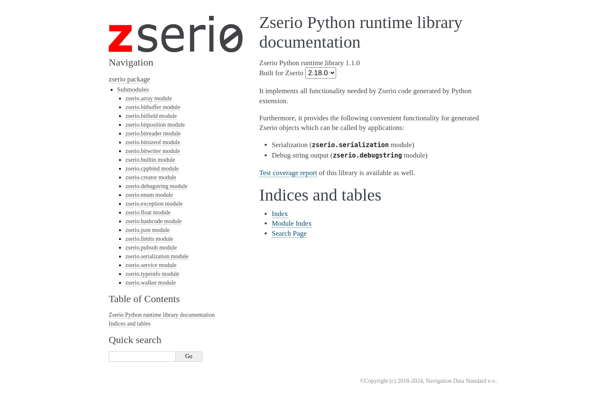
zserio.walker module (150, 283)
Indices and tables (129, 324)
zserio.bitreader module (153, 133)
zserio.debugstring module (156, 186)
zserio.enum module (149, 195)
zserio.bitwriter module (152, 151)
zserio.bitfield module (151, 116)
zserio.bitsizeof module (152, 142)
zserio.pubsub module (151, 247)
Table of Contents (144, 298)
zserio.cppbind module (152, 168)
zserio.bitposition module (155, 125)
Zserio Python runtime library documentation (162, 315)
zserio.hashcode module (153, 221)
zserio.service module (150, 265)
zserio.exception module (154, 204)
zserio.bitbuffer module (152, 107)
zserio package (129, 79)
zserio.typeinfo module (152, 274)
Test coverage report (288, 173)
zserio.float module (148, 212)
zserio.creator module (150, 177)
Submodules (133, 89)
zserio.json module (147, 230)
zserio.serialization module (157, 256)
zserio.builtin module (150, 160)
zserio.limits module (149, 239)
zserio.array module (148, 98)
